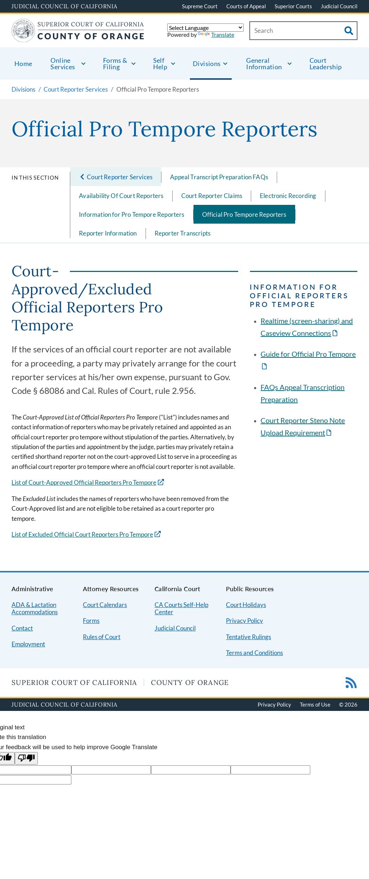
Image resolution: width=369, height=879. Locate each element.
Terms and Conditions (254, 652)
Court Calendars (105, 604)
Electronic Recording (288, 195)
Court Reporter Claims (212, 195)
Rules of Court (101, 637)
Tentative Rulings (248, 637)
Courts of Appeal (246, 6)
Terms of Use (315, 704)
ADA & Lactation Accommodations (35, 608)
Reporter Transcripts (182, 233)
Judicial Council (339, 6)
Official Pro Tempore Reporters (244, 214)
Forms (91, 620)
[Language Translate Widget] (205, 27)
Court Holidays (246, 604)
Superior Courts (293, 6)
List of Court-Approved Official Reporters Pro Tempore (84, 482)
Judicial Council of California (64, 6)
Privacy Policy (244, 620)
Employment (28, 644)
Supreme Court (200, 6)
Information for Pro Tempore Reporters (131, 214)
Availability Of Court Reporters (121, 195)
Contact (22, 628)
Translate (216, 34)
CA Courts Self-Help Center (181, 608)
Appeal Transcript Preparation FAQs (219, 177)
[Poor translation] (26, 758)
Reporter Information (108, 233)
